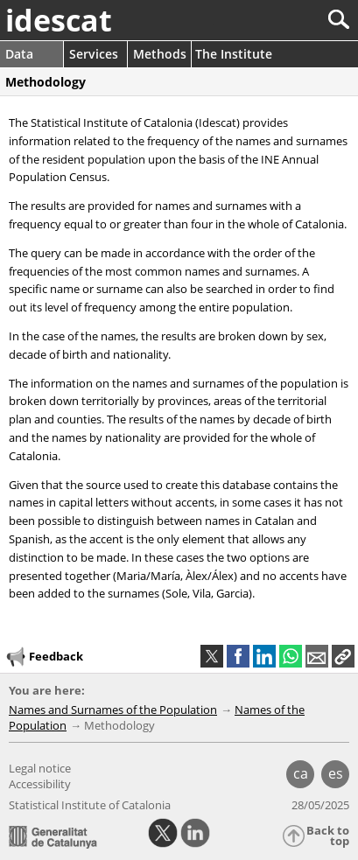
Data (19, 53)
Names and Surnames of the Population (113, 709)
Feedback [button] (43, 657)
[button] (343, 656)
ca (300, 773)
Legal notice (40, 768)
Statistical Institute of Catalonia (90, 805)
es (335, 773)
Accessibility (40, 784)
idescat (58, 20)
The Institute (233, 53)
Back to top (327, 836)
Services (93, 53)
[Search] (280, 20)
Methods (159, 53)
